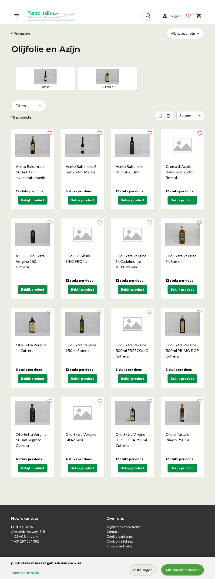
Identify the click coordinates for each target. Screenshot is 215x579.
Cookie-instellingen (121, 541)
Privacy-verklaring (119, 546)
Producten (20, 34)
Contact (113, 531)
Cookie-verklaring (120, 536)
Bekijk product (32, 200)
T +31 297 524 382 (25, 541)
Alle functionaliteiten (182, 570)
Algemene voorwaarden (124, 527)
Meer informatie (25, 572)
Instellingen (142, 570)
